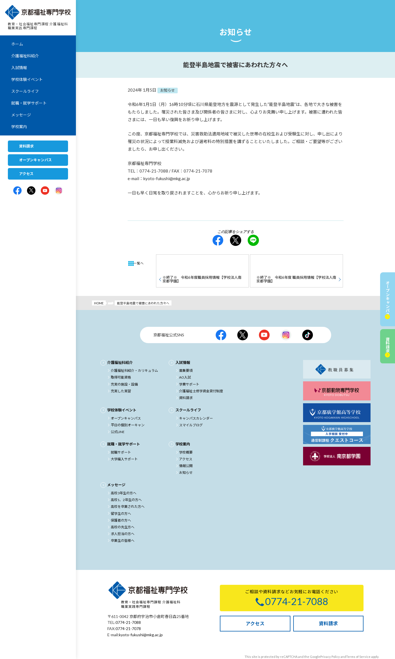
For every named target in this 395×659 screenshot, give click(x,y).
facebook (218, 240)
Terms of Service (358, 640)
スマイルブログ (191, 410)
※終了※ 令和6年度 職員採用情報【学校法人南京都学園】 (296, 263)
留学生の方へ (121, 498)
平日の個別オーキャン (128, 410)
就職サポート (121, 437)
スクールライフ (25, 91)
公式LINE (118, 417)
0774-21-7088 (128, 607)
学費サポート (189, 370)
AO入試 (185, 363)
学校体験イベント (27, 79)
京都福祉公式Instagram (286, 320)
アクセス (26, 174)
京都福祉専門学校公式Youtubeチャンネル (45, 191)
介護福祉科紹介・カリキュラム (134, 356)
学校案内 (19, 126)
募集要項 (186, 356)
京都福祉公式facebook (221, 320)
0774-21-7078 (128, 613)
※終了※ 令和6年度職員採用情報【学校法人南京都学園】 (201, 263)
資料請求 (26, 146)
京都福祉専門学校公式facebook (17, 191)
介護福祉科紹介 (25, 56)
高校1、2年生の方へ (126, 485)
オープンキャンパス (35, 160)
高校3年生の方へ (123, 478)
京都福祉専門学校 (38, 12)
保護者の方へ (121, 505)
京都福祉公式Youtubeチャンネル (264, 320)
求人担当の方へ (122, 519)
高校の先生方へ (122, 512)
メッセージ (21, 115)
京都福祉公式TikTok (307, 320)
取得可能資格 (121, 363)
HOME (98, 289)
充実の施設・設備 (124, 370)
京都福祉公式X (242, 320)
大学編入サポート (124, 444)
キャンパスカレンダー (196, 404)
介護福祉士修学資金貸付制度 (201, 376)
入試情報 (19, 67)
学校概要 (186, 437)
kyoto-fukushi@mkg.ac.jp (141, 619)
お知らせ (186, 458)
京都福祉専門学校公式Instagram (59, 191)
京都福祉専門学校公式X (31, 191)
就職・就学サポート (29, 103)
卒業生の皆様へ (122, 525)
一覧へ (139, 263)
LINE (253, 240)
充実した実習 (121, 376)
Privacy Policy (330, 640)
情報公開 (186, 451)
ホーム (17, 44)
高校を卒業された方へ (128, 492)
